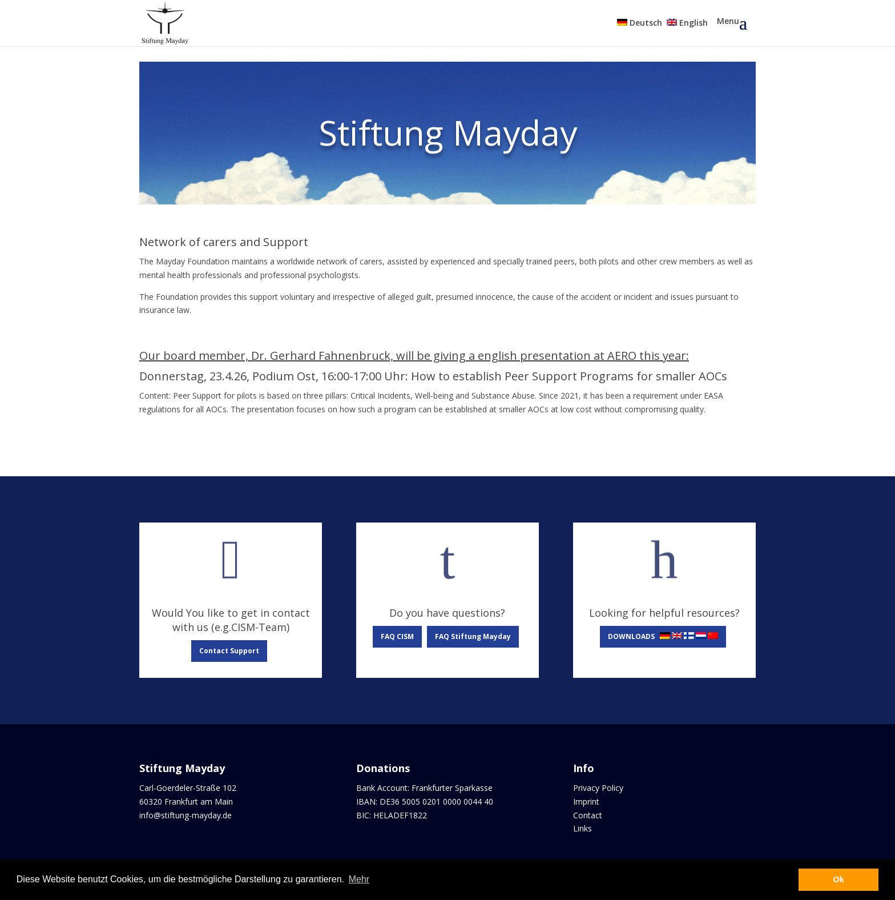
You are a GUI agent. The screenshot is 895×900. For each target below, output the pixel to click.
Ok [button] (838, 879)
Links (582, 828)
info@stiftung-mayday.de (185, 815)
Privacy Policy (598, 787)
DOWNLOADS (663, 636)
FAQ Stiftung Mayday (473, 636)
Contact (587, 815)
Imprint (586, 801)
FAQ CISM (397, 636)
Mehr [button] (359, 879)
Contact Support (229, 651)
